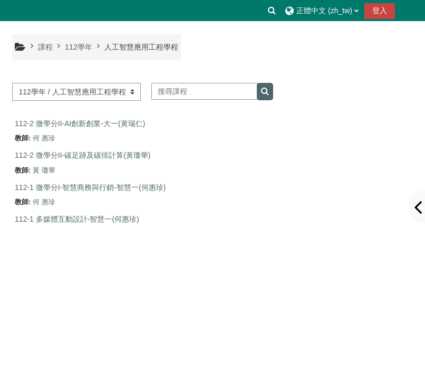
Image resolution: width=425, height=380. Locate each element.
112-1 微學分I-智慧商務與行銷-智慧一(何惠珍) (90, 187)
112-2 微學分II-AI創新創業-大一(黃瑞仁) (80, 123)
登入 (379, 10)
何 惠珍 (44, 138)
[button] (272, 10)
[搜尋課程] (204, 91)
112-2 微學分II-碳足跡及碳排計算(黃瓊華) (82, 155)
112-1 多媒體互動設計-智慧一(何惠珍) (77, 219)
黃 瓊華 (44, 170)
